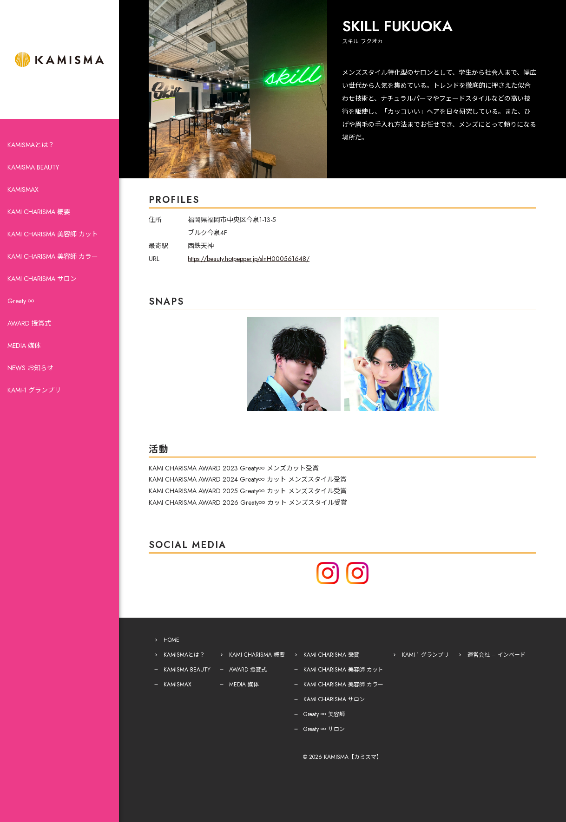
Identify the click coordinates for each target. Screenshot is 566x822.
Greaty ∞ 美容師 (324, 714)
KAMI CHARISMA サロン (42, 278)
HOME (171, 640)
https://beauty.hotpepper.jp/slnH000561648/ (248, 258)
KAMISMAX (23, 189)
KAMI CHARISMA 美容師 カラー (52, 256)
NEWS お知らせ (30, 367)
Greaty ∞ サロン (324, 729)
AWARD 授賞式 (29, 323)
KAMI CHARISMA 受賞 (331, 655)
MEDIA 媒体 (24, 345)
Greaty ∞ (20, 301)
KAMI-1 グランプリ (34, 390)
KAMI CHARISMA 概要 (38, 211)
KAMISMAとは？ (30, 145)
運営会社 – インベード (496, 655)
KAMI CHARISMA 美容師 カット (52, 234)
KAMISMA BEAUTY (33, 167)
